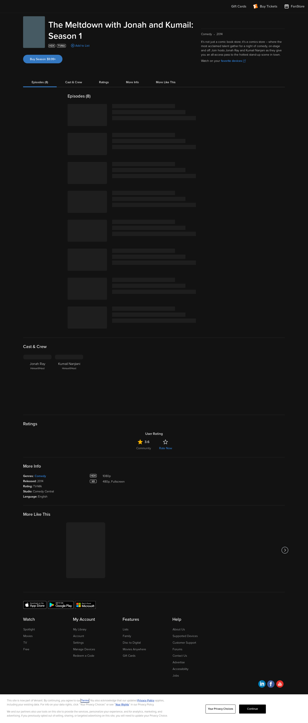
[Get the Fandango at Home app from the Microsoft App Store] (85, 605)
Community (143, 448)
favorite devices (233, 61)
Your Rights (122, 704)
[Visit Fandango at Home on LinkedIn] (262, 684)
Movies (28, 636)
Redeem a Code (83, 656)
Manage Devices (84, 649)
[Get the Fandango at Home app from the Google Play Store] (61, 605)
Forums (177, 649)
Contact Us (180, 656)
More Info (132, 82)
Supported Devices (185, 636)
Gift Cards (129, 656)
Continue (252, 709)
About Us (179, 629)
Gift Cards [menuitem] (238, 6)
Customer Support (184, 642)
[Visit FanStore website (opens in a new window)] (294, 6)
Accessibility (180, 669)
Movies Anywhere (134, 649)
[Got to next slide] (285, 550)
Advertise (179, 662)
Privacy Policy (145, 700)
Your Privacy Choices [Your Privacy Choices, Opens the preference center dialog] (220, 709)
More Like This (166, 82)
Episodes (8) (40, 82)
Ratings (104, 82)
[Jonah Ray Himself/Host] (37, 381)
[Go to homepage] (29, 6)
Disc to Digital (132, 642)
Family (127, 636)
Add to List (82, 45)
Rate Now (165, 448)
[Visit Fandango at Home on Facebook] (271, 684)
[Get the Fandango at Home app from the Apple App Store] (35, 605)
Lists (125, 629)
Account (78, 636)
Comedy (40, 476)
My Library (79, 629)
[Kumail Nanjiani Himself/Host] (69, 381)
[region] (154, 708)
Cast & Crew (73, 82)
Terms (85, 700)
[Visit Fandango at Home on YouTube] (280, 684)
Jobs (176, 675)
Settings (78, 642)
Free (26, 649)
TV (25, 642)
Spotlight (29, 629)
